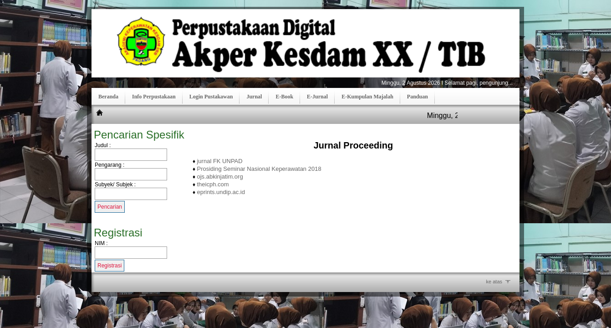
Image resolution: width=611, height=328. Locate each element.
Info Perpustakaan (154, 96)
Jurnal (254, 96)
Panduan (417, 96)
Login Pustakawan (211, 96)
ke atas (494, 281)
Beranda (108, 96)
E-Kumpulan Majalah (367, 96)
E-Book (284, 96)
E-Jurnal (317, 96)
